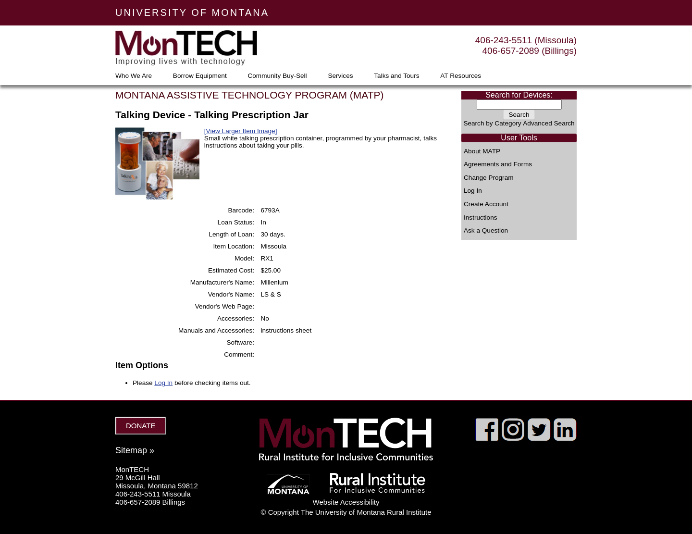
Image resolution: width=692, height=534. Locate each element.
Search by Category (492, 123)
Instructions (480, 217)
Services (340, 76)
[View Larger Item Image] (240, 131)
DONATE (140, 426)
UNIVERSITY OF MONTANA (192, 12)
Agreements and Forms (498, 164)
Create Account (486, 204)
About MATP (482, 151)
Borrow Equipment (200, 76)
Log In (473, 190)
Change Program (489, 177)
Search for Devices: (519, 95)
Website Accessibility (346, 502)
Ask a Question (486, 230)
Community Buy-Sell (277, 76)
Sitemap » (134, 450)
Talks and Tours (396, 76)
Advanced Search (548, 123)
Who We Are (133, 76)
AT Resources (460, 76)
